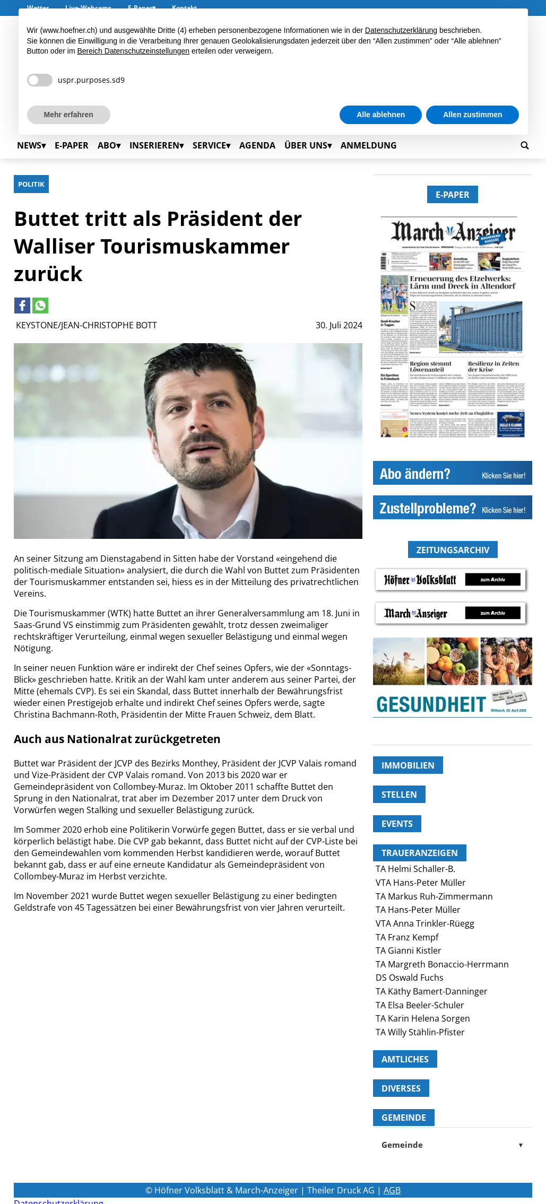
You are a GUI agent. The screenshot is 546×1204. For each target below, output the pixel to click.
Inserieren (154, 145)
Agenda (257, 145)
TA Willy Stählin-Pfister (420, 1032)
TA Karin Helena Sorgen (423, 1018)
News (29, 145)
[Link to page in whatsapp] (40, 305)
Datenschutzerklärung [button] (401, 30)
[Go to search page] (524, 145)
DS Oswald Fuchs (410, 977)
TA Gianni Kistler (408, 950)
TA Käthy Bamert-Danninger (432, 991)
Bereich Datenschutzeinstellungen (133, 51)
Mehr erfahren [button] (68, 114)
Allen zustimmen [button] (472, 114)
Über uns (305, 145)
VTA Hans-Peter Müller (421, 882)
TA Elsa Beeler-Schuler (420, 1005)
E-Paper (72, 145)
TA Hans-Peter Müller (418, 909)
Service (209, 145)
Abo (107, 145)
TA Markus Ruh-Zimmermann (434, 896)
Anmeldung (369, 145)
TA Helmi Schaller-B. (415, 869)
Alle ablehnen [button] (381, 114)
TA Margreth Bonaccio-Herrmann (442, 964)
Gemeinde (453, 1144)
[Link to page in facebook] (22, 305)
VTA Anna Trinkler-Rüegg (425, 923)
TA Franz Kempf (407, 937)
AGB (392, 1190)
